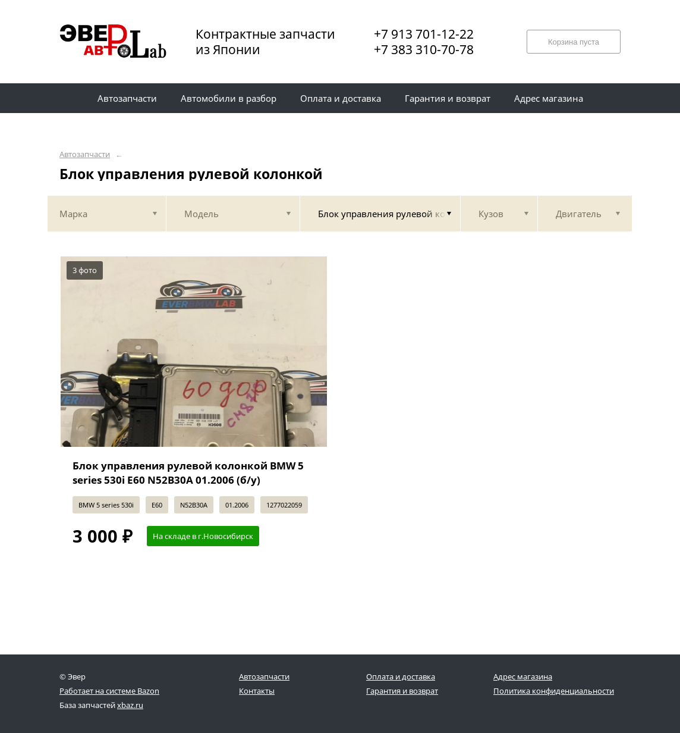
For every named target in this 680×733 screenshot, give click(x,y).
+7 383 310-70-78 (424, 49)
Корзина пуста (573, 41)
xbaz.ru (130, 705)
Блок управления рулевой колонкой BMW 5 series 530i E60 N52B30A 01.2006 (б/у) (188, 473)
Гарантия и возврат (402, 690)
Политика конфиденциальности (553, 690)
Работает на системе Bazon (109, 690)
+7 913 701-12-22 (424, 34)
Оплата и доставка (400, 676)
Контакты (257, 690)
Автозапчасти (84, 154)
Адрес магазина (522, 676)
